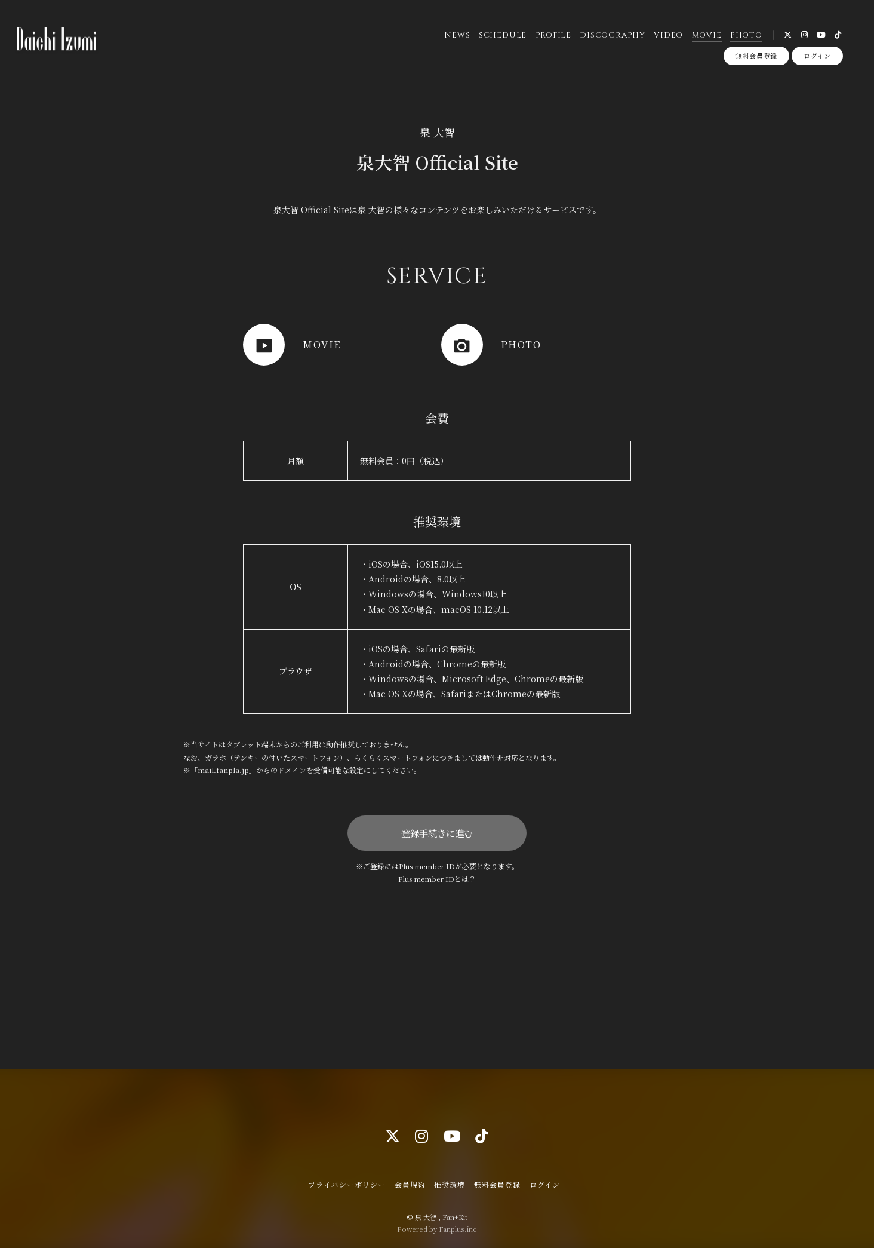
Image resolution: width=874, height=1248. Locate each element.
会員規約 (410, 1184)
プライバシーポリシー (347, 1184)
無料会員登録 (756, 55)
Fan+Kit (454, 1217)
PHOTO (746, 35)
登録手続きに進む (437, 832)
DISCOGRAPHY (612, 35)
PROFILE (553, 35)
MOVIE (707, 35)
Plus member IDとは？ (437, 878)
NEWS (457, 35)
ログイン (817, 55)
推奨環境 (449, 1184)
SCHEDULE (503, 35)
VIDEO (668, 35)
